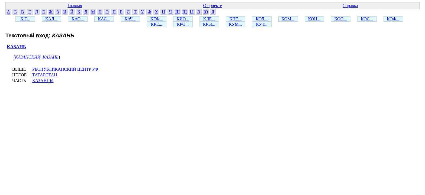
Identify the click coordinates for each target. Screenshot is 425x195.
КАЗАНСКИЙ (27, 57)
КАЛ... (51, 19)
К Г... (25, 19)
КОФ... (393, 19)
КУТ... (262, 24)
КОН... (314, 19)
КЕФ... (156, 19)
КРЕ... (156, 24)
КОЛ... (262, 19)
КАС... (104, 19)
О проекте (212, 5)
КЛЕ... (209, 19)
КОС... (367, 19)
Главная (74, 5)
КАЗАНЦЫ (42, 80)
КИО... (183, 19)
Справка (350, 5)
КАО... (78, 19)
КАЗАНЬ (16, 46)
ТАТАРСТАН (44, 75)
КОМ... (287, 19)
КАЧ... (130, 19)
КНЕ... (236, 19)
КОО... (340, 19)
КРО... (183, 24)
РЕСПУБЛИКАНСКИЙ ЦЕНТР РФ (65, 69)
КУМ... (235, 24)
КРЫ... (209, 24)
